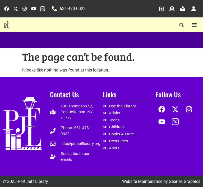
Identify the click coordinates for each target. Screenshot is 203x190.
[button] (181, 25)
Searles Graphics (184, 181)
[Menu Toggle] (194, 24)
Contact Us (64, 94)
